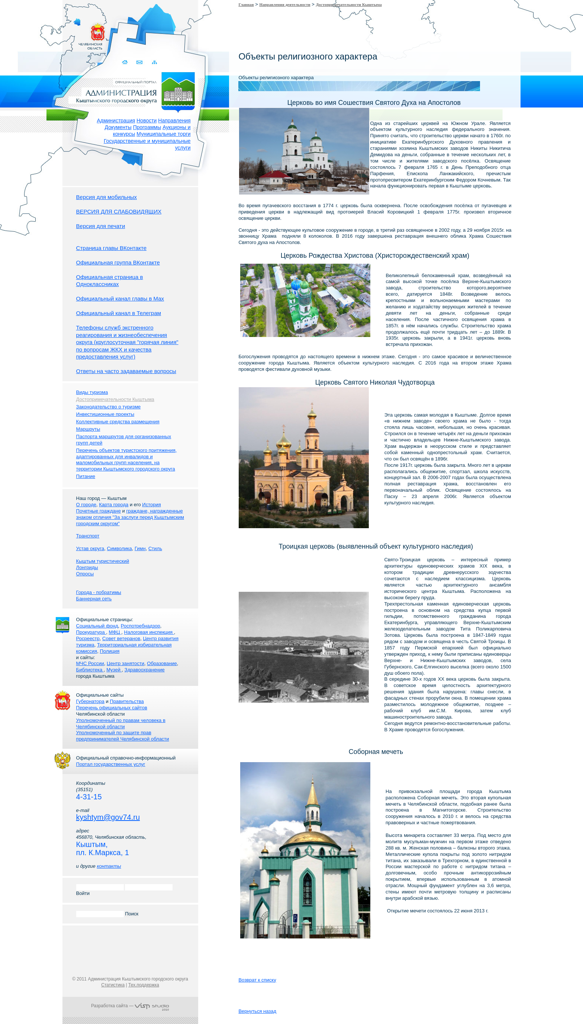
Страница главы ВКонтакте (111, 248)
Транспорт (88, 536)
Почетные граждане (98, 511)
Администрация (116, 120)
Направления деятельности (284, 4)
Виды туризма (92, 392)
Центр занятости (125, 663)
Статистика (113, 985)
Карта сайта (154, 62)
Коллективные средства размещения (118, 421)
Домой (125, 62)
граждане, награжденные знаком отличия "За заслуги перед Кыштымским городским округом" (130, 517)
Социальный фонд (97, 626)
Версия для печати (100, 226)
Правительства (127, 701)
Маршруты (88, 429)
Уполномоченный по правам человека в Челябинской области (120, 723)
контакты (109, 866)
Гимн (140, 548)
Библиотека (90, 669)
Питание (85, 476)
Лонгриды (87, 567)
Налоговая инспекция (149, 632)
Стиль (155, 548)
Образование (162, 663)
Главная (246, 4)
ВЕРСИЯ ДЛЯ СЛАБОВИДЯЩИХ (119, 211)
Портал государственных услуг (110, 764)
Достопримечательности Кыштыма (348, 4)
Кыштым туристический (102, 561)
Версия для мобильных (106, 197)
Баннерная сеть (94, 598)
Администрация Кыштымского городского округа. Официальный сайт (134, 91)
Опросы (85, 574)
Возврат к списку (257, 980)
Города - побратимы (98, 592)
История (151, 504)
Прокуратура (91, 632)
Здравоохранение (145, 669)
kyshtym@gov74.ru (108, 817)
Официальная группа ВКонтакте (118, 262)
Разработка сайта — (130, 1005)
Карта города (113, 504)
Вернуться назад (257, 1011)
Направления (174, 120)
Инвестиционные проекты (105, 414)
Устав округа (90, 548)
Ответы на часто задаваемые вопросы (126, 371)
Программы (147, 127)
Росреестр (88, 638)
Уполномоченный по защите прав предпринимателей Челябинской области (122, 736)
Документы (118, 127)
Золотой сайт (20, 33)
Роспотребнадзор (140, 626)
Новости (146, 120)
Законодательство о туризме (108, 407)
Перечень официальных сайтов (111, 707)
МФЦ (115, 632)
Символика (119, 548)
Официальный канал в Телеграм (118, 313)
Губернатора (90, 701)
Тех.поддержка (143, 985)
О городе (86, 504)
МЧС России (90, 663)
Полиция (109, 651)
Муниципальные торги (163, 134)
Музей (114, 669)
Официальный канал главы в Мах (120, 298)
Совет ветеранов (121, 638)
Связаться (140, 62)
